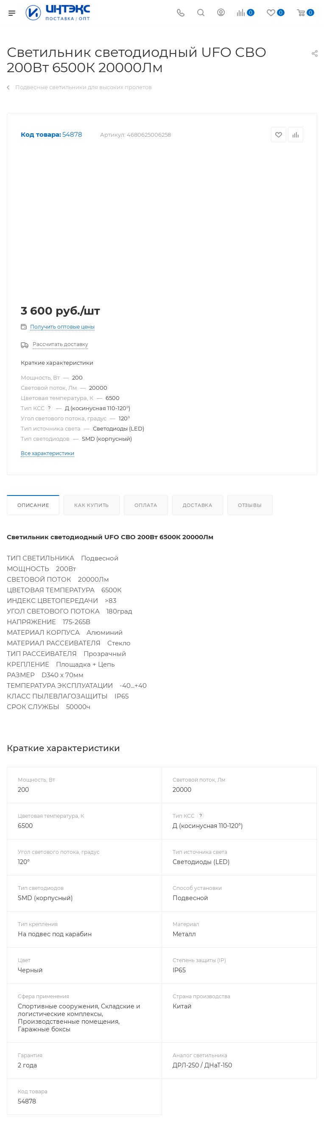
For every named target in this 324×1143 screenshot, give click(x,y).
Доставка (197, 505)
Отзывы (250, 505)
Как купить (91, 505)
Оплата (145, 505)
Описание (33, 505)
